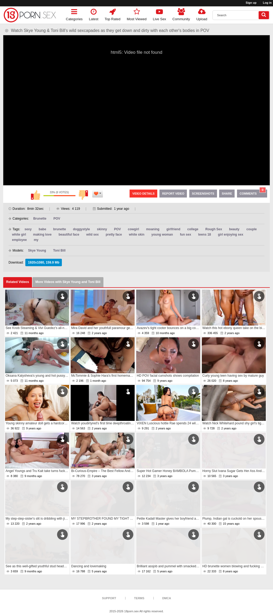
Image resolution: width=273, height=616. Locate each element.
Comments (253, 192)
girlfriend (173, 229)
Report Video (173, 193)
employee (19, 240)
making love (42, 234)
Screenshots (203, 193)
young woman (162, 234)
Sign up (251, 2)
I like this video (35, 195)
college (192, 229)
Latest (93, 13)
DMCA (166, 598)
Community (181, 13)
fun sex (185, 234)
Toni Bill (59, 250)
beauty (234, 229)
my (36, 240)
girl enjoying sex (230, 234)
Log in (267, 2)
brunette (59, 229)
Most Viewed (136, 13)
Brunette (39, 218)
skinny (102, 229)
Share (227, 193)
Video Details (143, 193)
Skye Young (37, 250)
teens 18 (204, 234)
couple (251, 229)
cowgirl (133, 229)
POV (56, 218)
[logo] (30, 15)
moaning (152, 229)
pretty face (114, 234)
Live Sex (159, 13)
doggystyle (81, 229)
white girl (19, 234)
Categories (74, 13)
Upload (201, 13)
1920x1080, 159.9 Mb (43, 262)
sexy (28, 229)
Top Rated (113, 13)
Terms (139, 598)
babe (42, 229)
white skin (136, 234)
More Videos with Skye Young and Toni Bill (68, 282)
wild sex (92, 234)
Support (109, 598)
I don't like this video (83, 195)
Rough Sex (213, 229)
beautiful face (69, 234)
